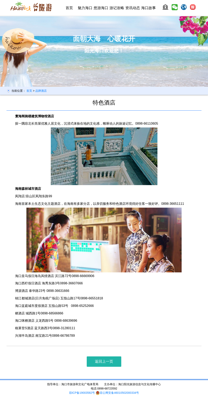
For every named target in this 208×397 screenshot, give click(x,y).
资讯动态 (132, 8)
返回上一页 (104, 361)
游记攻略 (116, 8)
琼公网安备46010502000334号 (117, 392)
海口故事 (148, 8)
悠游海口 (101, 8)
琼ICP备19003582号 (82, 392)
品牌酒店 (41, 90)
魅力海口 (85, 8)
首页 (69, 8)
